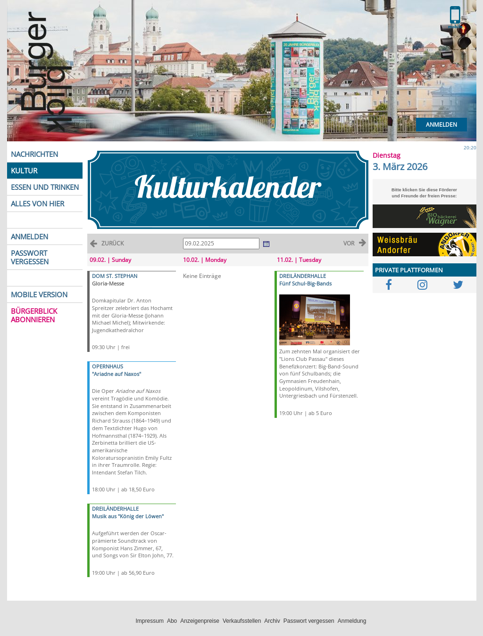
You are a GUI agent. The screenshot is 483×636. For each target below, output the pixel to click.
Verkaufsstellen (242, 621)
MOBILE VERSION (39, 294)
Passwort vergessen (308, 621)
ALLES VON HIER (37, 203)
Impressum (150, 621)
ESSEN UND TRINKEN (45, 187)
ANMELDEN (29, 236)
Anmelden (441, 125)
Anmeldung (352, 621)
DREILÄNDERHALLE (115, 508)
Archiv (272, 621)
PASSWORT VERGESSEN (30, 257)
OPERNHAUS (107, 366)
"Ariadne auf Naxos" (116, 373)
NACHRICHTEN (34, 154)
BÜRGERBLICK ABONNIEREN (34, 315)
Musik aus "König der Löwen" (128, 516)
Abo (172, 621)
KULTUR (24, 170)
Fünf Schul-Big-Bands (305, 283)
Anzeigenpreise (199, 621)
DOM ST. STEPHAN (114, 275)
